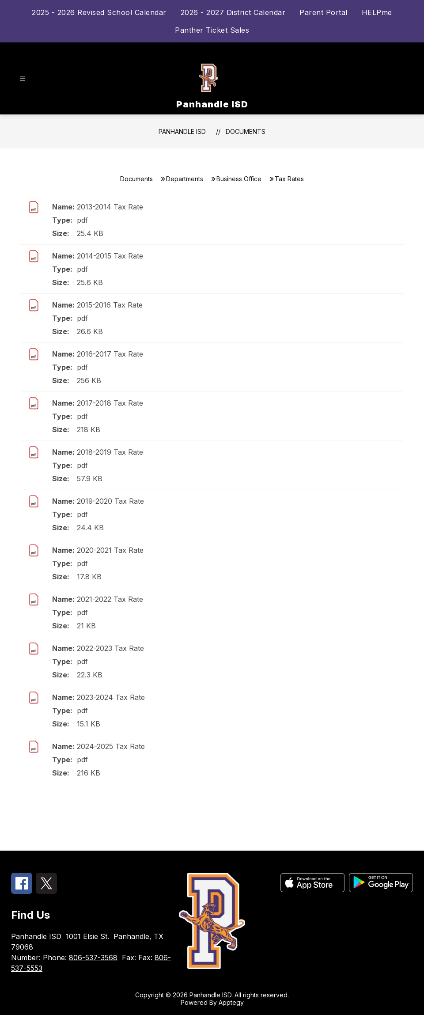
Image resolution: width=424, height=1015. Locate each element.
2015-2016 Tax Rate (110, 304)
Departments (184, 178)
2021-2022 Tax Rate (110, 599)
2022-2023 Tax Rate (110, 648)
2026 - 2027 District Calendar (233, 12)
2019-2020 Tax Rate (110, 501)
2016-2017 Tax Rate (110, 354)
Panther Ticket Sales (212, 30)
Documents (245, 131)
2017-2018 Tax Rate (110, 403)
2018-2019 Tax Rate (110, 452)
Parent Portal (323, 12)
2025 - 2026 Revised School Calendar (99, 12)
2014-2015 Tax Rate (110, 255)
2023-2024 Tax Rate (111, 697)
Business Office (238, 178)
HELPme (377, 12)
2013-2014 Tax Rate (110, 206)
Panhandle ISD (182, 131)
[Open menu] (23, 79)
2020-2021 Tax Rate (110, 550)
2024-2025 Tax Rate (111, 746)
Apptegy (231, 1002)
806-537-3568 (93, 957)
